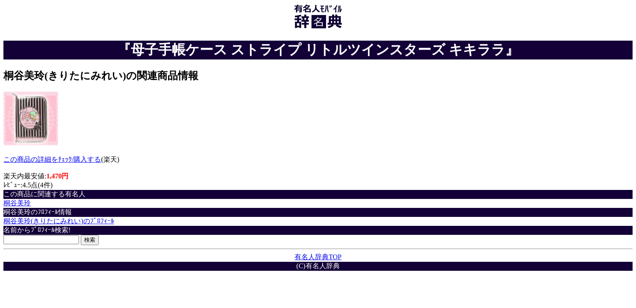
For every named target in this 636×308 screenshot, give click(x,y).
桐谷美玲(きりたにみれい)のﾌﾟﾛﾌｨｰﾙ (58, 221)
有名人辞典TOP (318, 257)
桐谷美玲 (17, 203)
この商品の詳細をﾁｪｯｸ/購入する (52, 159)
